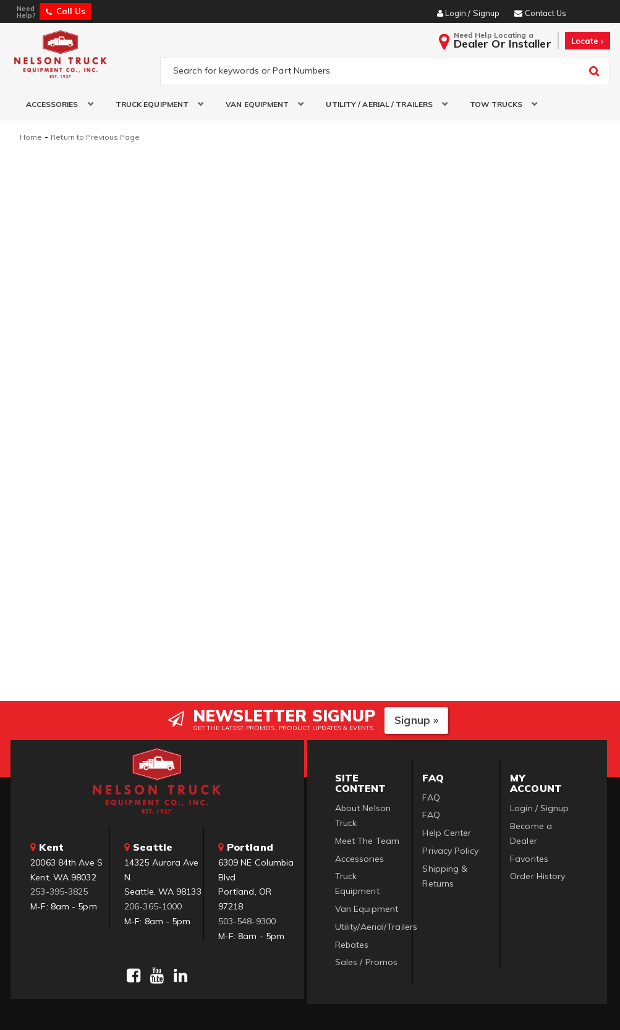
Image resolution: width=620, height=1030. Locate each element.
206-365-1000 (153, 905)
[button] (55, 104)
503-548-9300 (247, 920)
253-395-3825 (59, 890)
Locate (587, 41)
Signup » (416, 718)
